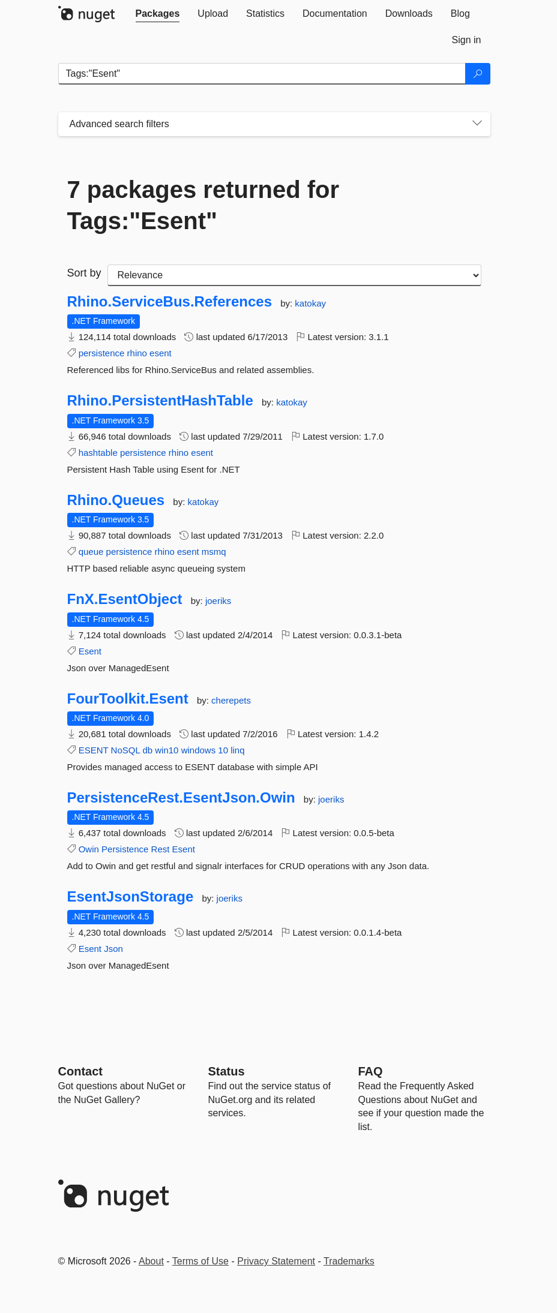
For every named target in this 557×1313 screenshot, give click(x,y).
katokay (310, 303)
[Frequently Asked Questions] (370, 1071)
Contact (80, 1071)
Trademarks (349, 1261)
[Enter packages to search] (262, 74)
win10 (166, 750)
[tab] (158, 14)
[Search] (477, 74)
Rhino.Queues (116, 500)
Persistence (124, 849)
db (147, 750)
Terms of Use (200, 1261)
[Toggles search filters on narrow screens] (477, 124)
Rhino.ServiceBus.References (169, 301)
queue (91, 551)
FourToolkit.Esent (127, 698)
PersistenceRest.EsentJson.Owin (181, 797)
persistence (102, 353)
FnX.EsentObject (124, 599)
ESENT (94, 750)
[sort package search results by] (294, 275)
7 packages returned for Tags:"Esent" (203, 205)
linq (237, 750)
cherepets (231, 700)
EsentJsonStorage (130, 896)
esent (160, 353)
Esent (90, 651)
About (151, 1261)
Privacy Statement (276, 1261)
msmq (214, 551)
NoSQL (125, 750)
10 (223, 750)
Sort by (84, 273)
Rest (160, 849)
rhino (137, 353)
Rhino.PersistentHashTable (160, 400)
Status (226, 1071)
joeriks (218, 601)
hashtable (98, 452)
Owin (89, 849)
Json (113, 949)
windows (198, 750)
